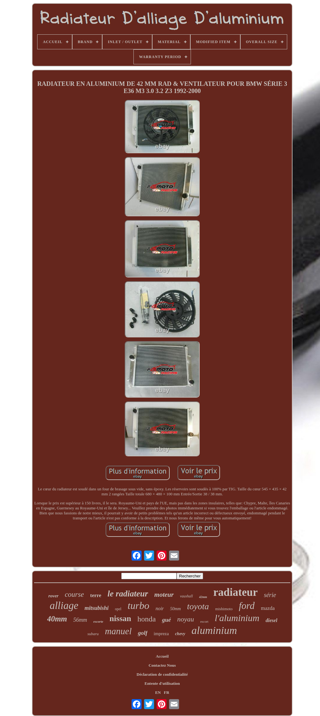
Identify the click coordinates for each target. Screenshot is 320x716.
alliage (64, 605)
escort (204, 621)
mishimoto (224, 608)
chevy (180, 633)
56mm (80, 620)
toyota (198, 606)
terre (95, 595)
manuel (118, 631)
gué (166, 619)
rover (53, 595)
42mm (203, 597)
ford (247, 605)
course (74, 594)
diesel (271, 620)
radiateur (235, 592)
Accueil (162, 656)
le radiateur (128, 593)
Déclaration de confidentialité (162, 674)
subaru (93, 633)
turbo (138, 605)
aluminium (214, 630)
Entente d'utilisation (162, 683)
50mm (175, 608)
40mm (57, 619)
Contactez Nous (162, 665)
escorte (98, 621)
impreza (161, 633)
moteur (164, 594)
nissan (120, 618)
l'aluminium (237, 618)
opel (118, 609)
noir (160, 608)
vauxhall (186, 596)
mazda (268, 608)
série (270, 594)
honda (147, 619)
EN (158, 692)
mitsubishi (97, 608)
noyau (185, 619)
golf (143, 633)
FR (166, 692)
